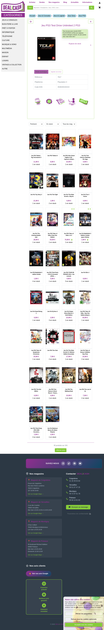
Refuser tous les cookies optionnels (83, 619)
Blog (65, 2)
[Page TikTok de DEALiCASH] (69, 463)
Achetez (32, 2)
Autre (5, 69)
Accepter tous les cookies (83, 625)
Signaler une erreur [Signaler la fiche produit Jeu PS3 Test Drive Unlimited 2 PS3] (56, 72)
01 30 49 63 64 (74, 481)
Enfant (5, 56)
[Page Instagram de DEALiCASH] (63, 463)
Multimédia (7, 48)
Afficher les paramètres (83, 614)
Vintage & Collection (11, 65)
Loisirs (5, 60)
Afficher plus (60, 450)
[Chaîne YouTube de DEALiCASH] (80, 463)
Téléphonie (7, 36)
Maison (5, 52)
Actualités (75, 2)
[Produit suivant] (90, 45)
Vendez (42, 2)
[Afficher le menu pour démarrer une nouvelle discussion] (78, 507)
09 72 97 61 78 (74, 494)
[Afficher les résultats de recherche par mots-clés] (91, 8)
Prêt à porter (8, 28)
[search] (61, 8)
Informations (87, 2)
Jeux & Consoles (9, 20)
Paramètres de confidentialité (79, 514)
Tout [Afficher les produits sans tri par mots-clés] (30, 7)
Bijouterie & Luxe (10, 24)
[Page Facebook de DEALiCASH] (74, 463)
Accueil (32, 16)
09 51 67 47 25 (74, 487)
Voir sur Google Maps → (36, 494)
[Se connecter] (99, 3)
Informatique (8, 32)
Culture (6, 40)
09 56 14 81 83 (74, 500)
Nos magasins (54, 2)
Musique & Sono (9, 44)
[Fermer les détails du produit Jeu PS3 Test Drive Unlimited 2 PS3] (30, 22)
